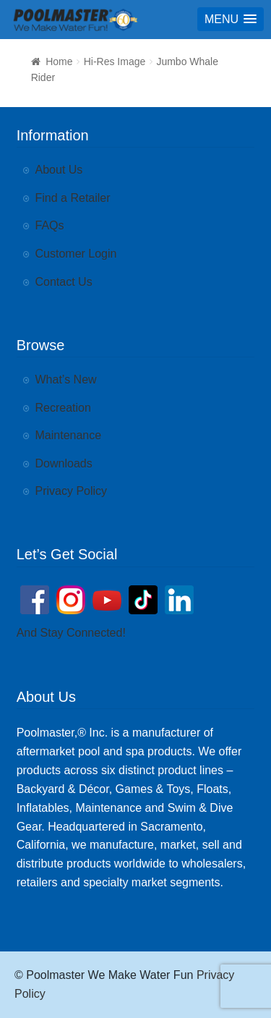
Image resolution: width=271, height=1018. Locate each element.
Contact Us (64, 282)
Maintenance (68, 435)
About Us (59, 170)
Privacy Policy (71, 491)
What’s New (66, 379)
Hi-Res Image (115, 61)
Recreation (63, 408)
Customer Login (76, 253)
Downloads (64, 463)
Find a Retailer (73, 198)
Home (59, 61)
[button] (230, 19)
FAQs (49, 225)
